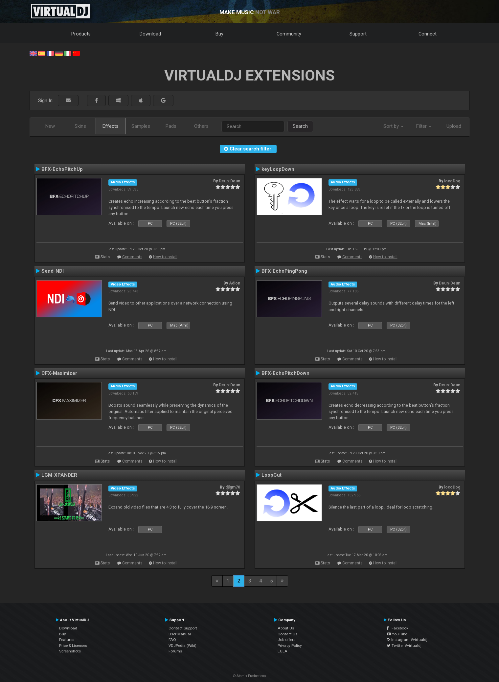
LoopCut (271, 475)
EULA (282, 651)
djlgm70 (232, 487)
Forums (175, 651)
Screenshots (70, 651)
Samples (140, 126)
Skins (80, 126)
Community (289, 33)
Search (300, 126)
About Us (286, 628)
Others (201, 126)
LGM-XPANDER (59, 475)
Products (81, 33)
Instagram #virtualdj (407, 639)
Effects (110, 126)
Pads (171, 126)
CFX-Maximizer (59, 373)
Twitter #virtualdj (404, 645)
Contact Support (183, 628)
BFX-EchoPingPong (284, 271)
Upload (453, 126)
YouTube (397, 634)
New (50, 126)
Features (66, 639)
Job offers (286, 639)
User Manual (180, 634)
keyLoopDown (277, 169)
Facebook (397, 628)
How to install (165, 257)
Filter (423, 126)
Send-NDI (52, 271)
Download (150, 33)
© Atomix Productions (249, 676)
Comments (132, 257)
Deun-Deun (229, 181)
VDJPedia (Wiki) (182, 645)
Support (358, 33)
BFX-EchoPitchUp (62, 169)
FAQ (172, 639)
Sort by (393, 126)
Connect (428, 33)
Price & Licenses (73, 645)
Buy (219, 33)
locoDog (452, 181)
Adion (234, 283)
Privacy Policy (290, 645)
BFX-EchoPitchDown (285, 373)
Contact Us (287, 634)
